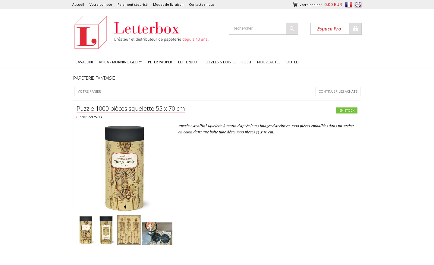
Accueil (78, 4)
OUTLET (293, 62)
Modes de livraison (168, 4)
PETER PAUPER (160, 62)
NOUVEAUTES (268, 62)
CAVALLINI (84, 62)
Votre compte (101, 4)
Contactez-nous (201, 4)
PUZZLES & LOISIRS (219, 62)
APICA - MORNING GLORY (120, 62)
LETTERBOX (187, 62)
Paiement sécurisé (133, 4)
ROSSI (246, 62)
